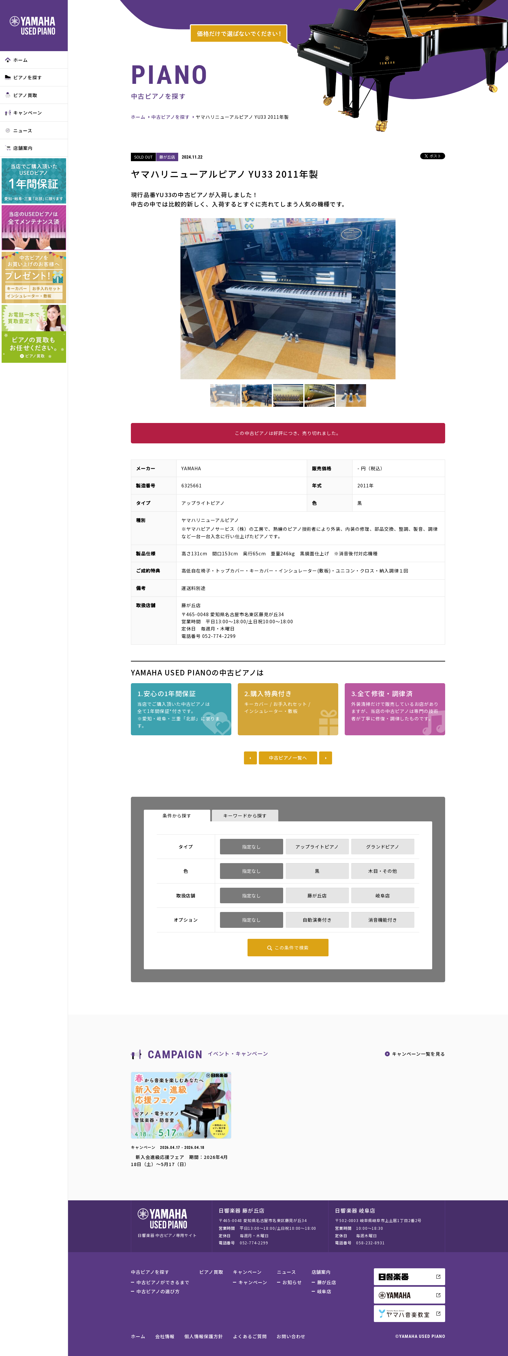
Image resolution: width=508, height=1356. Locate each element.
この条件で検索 (292, 947)
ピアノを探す (23, 77)
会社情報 (165, 1336)
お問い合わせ (291, 1336)
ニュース (18, 130)
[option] (288, 298)
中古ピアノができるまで (163, 1282)
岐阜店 (324, 1291)
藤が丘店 (327, 1282)
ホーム (16, 60)
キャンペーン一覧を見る (418, 1053)
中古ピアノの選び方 (158, 1291)
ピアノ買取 (21, 95)
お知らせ (292, 1282)
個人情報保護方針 (203, 1336)
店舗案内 (19, 148)
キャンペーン (23, 112)
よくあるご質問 (250, 1336)
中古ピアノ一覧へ (288, 757)
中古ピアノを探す (170, 117)
